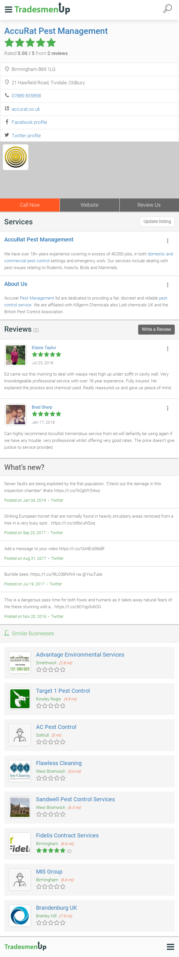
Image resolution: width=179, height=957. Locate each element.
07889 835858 (26, 96)
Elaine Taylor (44, 347)
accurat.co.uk (26, 109)
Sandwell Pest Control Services (75, 799)
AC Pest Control (56, 727)
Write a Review (156, 329)
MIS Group (49, 871)
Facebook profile (29, 122)
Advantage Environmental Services (80, 654)
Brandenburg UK (56, 907)
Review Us (149, 205)
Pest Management (37, 298)
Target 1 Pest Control (63, 690)
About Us (15, 283)
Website (89, 205)
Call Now (30, 205)
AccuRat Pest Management (56, 31)
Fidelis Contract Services (67, 835)
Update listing (157, 221)
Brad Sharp (42, 407)
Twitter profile (26, 135)
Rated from (36, 53)
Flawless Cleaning (59, 763)
